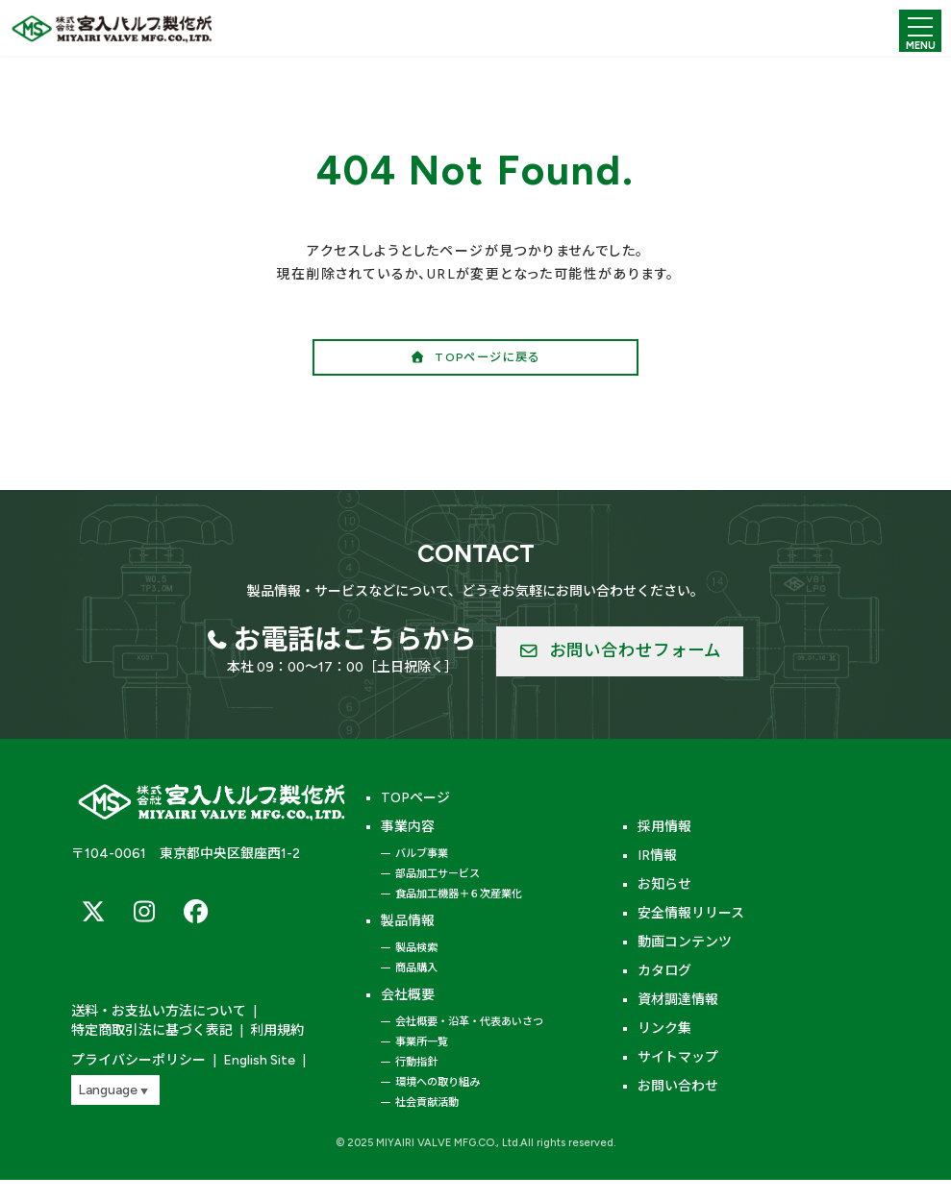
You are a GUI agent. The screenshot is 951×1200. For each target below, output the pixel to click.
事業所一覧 (421, 1041)
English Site (259, 1060)
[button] (475, 357)
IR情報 (657, 855)
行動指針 (416, 1061)
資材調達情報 (678, 1000)
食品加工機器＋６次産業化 (458, 893)
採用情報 (664, 827)
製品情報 (408, 921)
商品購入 (416, 967)
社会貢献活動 (427, 1102)
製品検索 (416, 947)
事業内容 (408, 827)
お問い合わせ (678, 1086)
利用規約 (277, 1030)
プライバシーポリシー (138, 1060)
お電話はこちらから (355, 639)
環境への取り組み (437, 1082)
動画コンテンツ (685, 942)
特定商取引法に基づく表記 (152, 1030)
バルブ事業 (421, 853)
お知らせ (664, 884)
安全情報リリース (691, 913)
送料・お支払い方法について (158, 1011)
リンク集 (664, 1028)
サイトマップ (678, 1057)
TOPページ (415, 798)
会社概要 (408, 995)
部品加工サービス (437, 873)
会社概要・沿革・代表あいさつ (469, 1021)
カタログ (664, 971)
